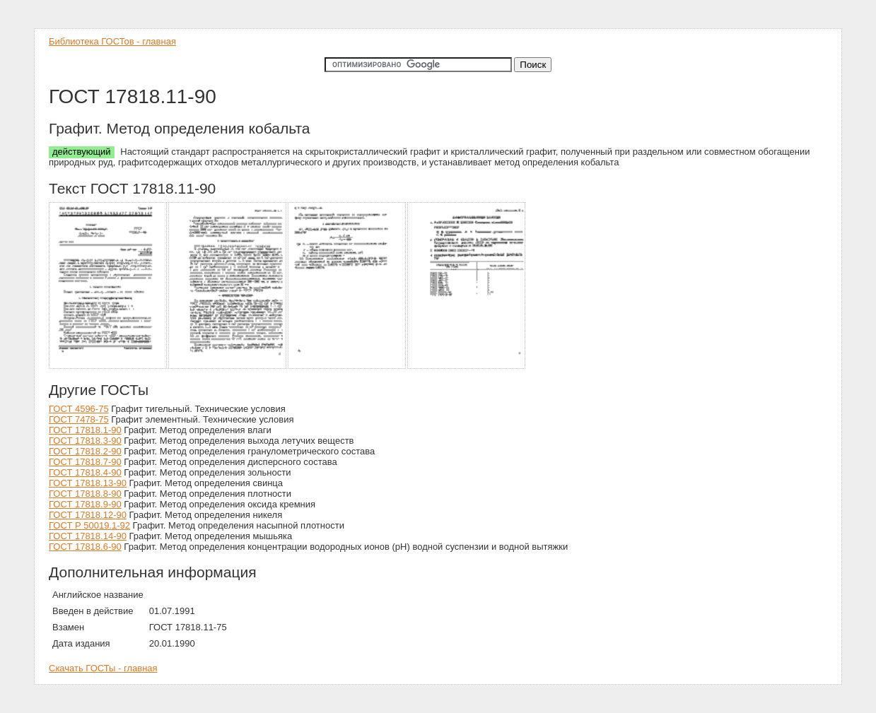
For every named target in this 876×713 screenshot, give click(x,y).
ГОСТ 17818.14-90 (88, 536)
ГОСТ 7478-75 (79, 419)
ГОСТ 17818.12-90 (88, 514)
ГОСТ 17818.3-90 (85, 440)
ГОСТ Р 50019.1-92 (89, 525)
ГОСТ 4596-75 (79, 408)
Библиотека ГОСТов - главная (112, 41)
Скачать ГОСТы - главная (103, 668)
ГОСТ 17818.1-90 (85, 430)
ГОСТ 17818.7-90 (85, 461)
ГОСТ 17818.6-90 (85, 546)
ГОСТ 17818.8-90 (85, 493)
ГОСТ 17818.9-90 (85, 504)
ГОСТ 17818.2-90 (85, 451)
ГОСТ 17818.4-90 (85, 472)
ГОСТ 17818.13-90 (88, 483)
